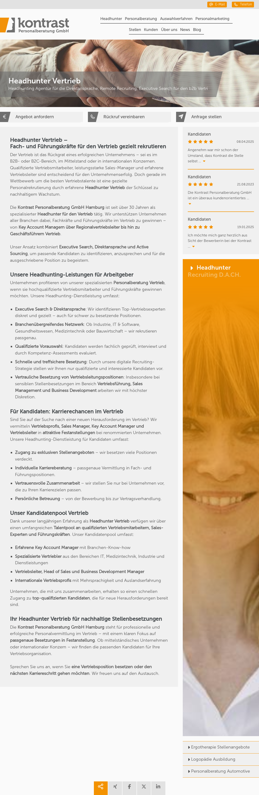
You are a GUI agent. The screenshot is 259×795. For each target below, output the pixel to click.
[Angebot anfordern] (41, 117)
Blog (197, 29)
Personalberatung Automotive (216, 771)
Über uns (169, 29)
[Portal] (34, 26)
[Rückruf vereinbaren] (129, 117)
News (185, 29)
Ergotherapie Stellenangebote (216, 747)
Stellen (135, 29)
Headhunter (111, 18)
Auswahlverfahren (176, 18)
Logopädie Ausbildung (209, 759)
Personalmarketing (212, 18)
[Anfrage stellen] (217, 117)
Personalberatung (141, 18)
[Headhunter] (221, 497)
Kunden (151, 29)
